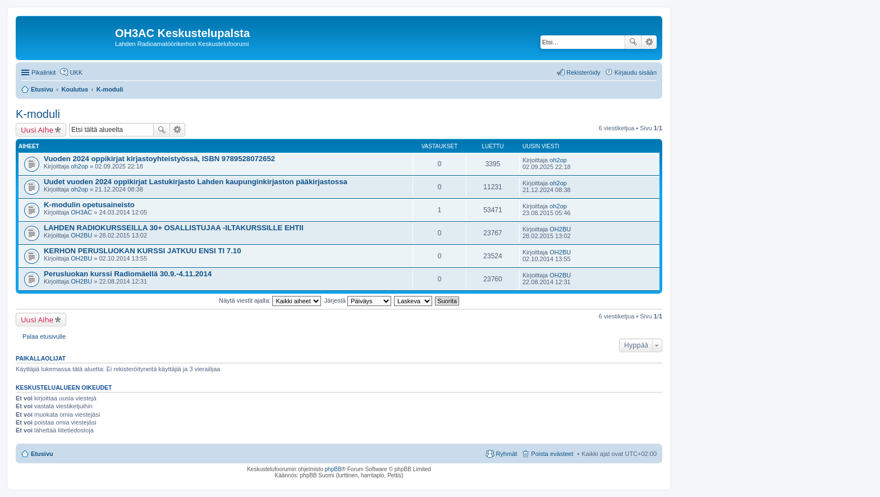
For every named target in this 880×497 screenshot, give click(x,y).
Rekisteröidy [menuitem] (583, 72)
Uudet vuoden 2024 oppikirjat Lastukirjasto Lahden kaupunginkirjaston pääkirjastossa (195, 181)
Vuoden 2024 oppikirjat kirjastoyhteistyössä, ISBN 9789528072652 (159, 158)
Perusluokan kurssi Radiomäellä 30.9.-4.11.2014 (128, 274)
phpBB (333, 469)
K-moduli (38, 114)
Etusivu (42, 453)
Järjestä (357, 300)
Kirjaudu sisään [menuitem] (636, 72)
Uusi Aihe (37, 130)
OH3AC (81, 212)
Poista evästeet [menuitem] (552, 453)
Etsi (633, 42)
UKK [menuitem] (76, 72)
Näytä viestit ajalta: (270, 300)
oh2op (79, 166)
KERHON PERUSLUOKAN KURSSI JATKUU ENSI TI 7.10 (142, 251)
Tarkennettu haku (649, 42)
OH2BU (81, 235)
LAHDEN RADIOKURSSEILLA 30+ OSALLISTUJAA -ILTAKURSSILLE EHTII (174, 228)
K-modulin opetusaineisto (89, 204)
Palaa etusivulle (44, 336)
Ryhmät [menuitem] (506, 453)
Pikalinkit (43, 72)
